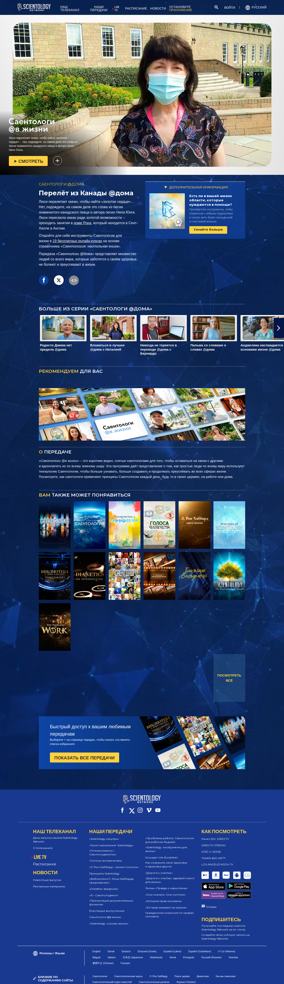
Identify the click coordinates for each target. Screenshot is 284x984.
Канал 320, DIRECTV (215, 834)
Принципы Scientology (104, 869)
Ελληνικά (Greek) (147, 932)
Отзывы (211, 887)
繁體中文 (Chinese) (103, 944)
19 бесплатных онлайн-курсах (77, 241)
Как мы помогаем (225, 957)
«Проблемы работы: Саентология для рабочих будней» (169, 836)
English (97, 932)
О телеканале (43, 844)
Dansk (111, 932)
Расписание (44, 860)
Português (188, 938)
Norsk (173, 938)
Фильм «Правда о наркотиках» (166, 884)
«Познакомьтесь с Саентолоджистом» (102, 848)
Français (125, 944)
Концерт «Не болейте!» (161, 853)
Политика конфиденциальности (227, 974)
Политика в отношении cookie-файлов (177, 974)
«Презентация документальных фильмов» (111, 898)
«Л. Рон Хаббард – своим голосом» (114, 863)
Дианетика (203, 957)
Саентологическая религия (154, 963)
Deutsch (126, 932)
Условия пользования (132, 974)
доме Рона (82, 223)
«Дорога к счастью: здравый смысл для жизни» (169, 876)
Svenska (233, 938)
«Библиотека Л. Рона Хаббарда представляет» (111, 876)
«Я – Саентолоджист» (103, 891)
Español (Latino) (172, 932)
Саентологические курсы (128, 957)
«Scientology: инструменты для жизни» (166, 845)
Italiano (112, 938)
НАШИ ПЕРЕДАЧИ (99, 8)
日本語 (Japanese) (133, 938)
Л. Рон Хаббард (158, 957)
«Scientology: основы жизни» (108, 919)
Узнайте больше (208, 230)
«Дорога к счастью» (159, 868)
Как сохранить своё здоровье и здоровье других (166, 860)
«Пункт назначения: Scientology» (111, 841)
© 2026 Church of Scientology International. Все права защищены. (50, 976)
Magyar (97, 938)
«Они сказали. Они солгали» (165, 890)
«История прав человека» (163, 897)
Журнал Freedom (186, 963)
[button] (279, 328)
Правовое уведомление (183, 978)
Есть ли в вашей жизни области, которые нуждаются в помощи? (210, 200)
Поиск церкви (182, 957)
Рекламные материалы (49, 882)
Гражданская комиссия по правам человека (169, 910)
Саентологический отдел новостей (112, 963)
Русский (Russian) (211, 938)
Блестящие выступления (106, 906)
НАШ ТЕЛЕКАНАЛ (69, 8)
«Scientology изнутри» (104, 834)
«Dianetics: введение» (103, 884)
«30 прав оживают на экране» (166, 903)
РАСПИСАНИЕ (136, 8)
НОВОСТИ (158, 8)
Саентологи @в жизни (105, 913)
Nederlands (156, 938)
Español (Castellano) (199, 932)
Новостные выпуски (47, 876)
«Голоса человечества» (105, 856)
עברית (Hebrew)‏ (226, 932)
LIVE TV (116, 8)
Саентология (100, 957)
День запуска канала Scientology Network (55, 835)
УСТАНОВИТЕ (180, 8)
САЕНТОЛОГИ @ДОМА (61, 184)
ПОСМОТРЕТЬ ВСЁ (229, 677)
